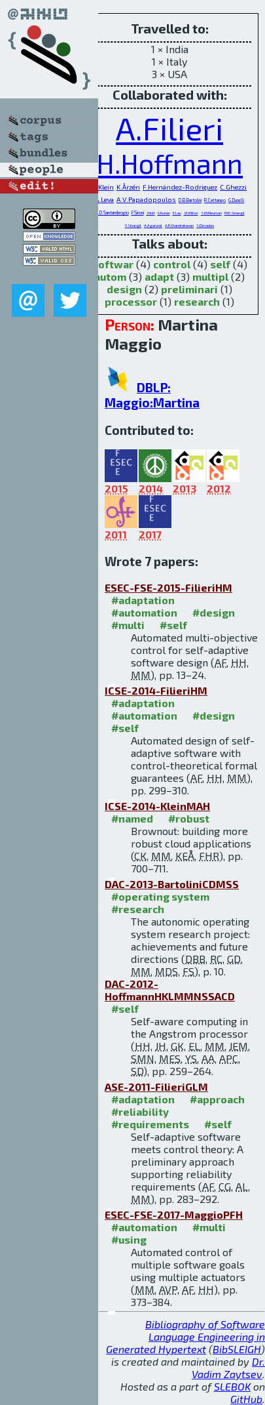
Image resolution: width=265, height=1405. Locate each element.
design (124, 289)
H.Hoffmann (169, 163)
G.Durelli (236, 200)
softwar (112, 264)
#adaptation (143, 600)
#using (129, 1239)
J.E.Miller (191, 213)
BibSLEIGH (237, 1349)
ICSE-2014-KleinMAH (157, 806)
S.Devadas (205, 225)
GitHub (246, 1399)
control (171, 264)
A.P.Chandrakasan (179, 225)
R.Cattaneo (215, 200)
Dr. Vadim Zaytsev (228, 1367)
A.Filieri (169, 128)
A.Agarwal (153, 225)
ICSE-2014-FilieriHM (156, 690)
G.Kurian (164, 213)
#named (132, 818)
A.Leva (104, 199)
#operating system (160, 896)
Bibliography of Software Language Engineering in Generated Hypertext (185, 1336)
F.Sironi (138, 212)
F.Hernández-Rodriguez (180, 187)
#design (213, 612)
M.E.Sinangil (234, 213)
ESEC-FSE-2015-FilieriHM (168, 587)
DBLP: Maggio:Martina (152, 395)
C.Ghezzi (233, 187)
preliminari (189, 289)
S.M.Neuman (211, 213)
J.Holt (151, 213)
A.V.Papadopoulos (146, 199)
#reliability (140, 1111)
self (220, 264)
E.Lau (177, 213)
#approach (217, 1099)
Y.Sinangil (133, 225)
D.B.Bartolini (190, 200)
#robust (188, 818)
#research (137, 909)
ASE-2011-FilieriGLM (156, 1086)
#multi (128, 625)
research (197, 301)
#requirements (150, 1124)
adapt (159, 276)
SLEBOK (232, 1386)
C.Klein (103, 187)
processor (131, 301)
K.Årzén (128, 187)
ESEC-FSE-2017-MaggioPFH (174, 1214)
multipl (210, 276)
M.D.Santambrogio (112, 212)
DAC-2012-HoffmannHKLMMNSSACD (170, 989)
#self (173, 625)
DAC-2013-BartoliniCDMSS (172, 884)
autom (110, 276)
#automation (144, 612)
